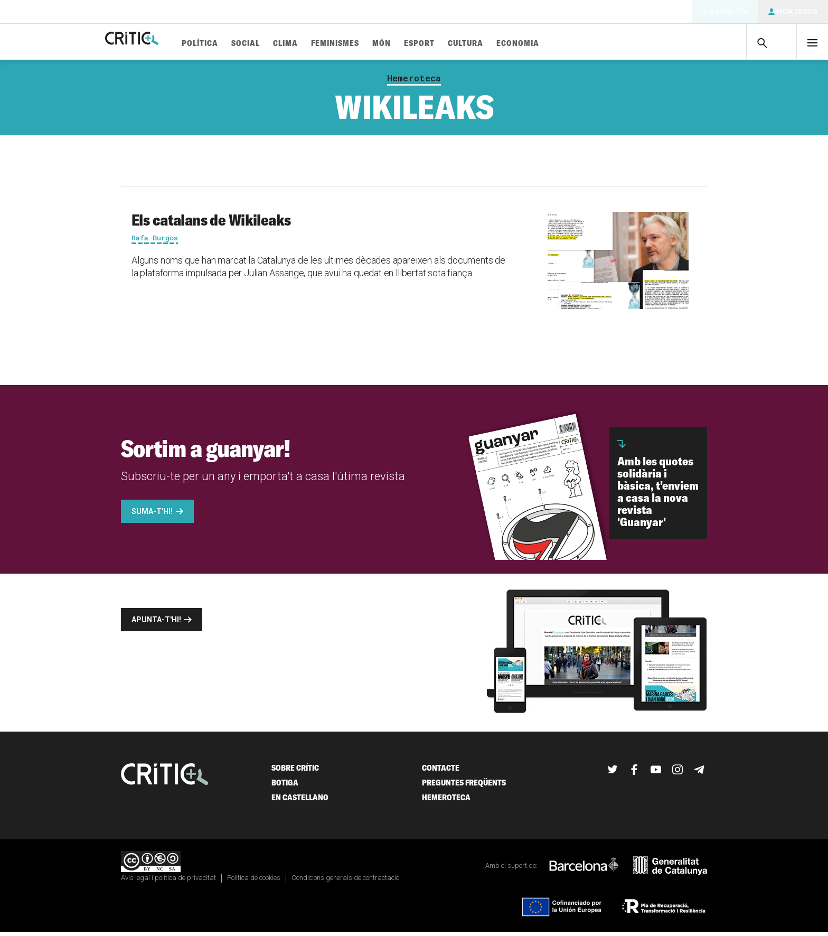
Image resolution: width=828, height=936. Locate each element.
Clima (323, 43)
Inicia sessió (796, 11)
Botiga (284, 787)
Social (283, 43)
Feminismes (373, 43)
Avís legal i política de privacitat (168, 882)
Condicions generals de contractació (345, 882)
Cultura (503, 43)
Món (419, 43)
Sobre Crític (295, 772)
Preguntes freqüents (464, 787)
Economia (555, 43)
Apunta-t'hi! (156, 624)
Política (238, 43)
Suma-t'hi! (152, 515)
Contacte (440, 772)
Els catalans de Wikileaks (211, 223)
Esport (457, 43)
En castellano (299, 802)
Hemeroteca (414, 82)
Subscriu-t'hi (725, 11)
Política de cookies (253, 882)
